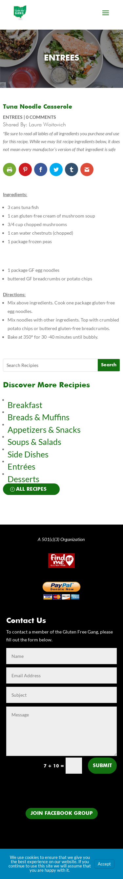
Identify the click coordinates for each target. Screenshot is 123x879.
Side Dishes (28, 454)
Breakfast (25, 405)
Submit (102, 765)
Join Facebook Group (62, 813)
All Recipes (31, 489)
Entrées (21, 466)
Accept (104, 863)
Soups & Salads (34, 442)
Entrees (61, 58)
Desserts (24, 479)
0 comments (41, 117)
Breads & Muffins (39, 417)
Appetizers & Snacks (44, 429)
